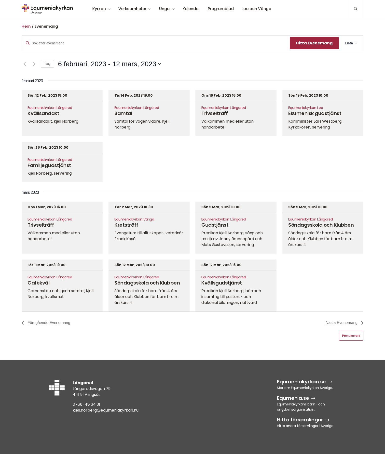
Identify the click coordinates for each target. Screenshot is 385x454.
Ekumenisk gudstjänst (314, 113)
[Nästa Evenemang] (34, 64)
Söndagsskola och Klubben (321, 224)
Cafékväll (39, 282)
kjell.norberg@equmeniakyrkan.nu (105, 410)
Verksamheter (132, 9)
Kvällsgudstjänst (221, 282)
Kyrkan (99, 9)
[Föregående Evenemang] (25, 64)
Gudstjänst (214, 224)
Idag (47, 63)
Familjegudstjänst (49, 165)
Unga (164, 9)
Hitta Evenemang (314, 43)
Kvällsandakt (43, 113)
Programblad (221, 9)
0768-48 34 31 (86, 404)
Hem (26, 26)
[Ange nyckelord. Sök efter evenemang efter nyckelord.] (156, 43)
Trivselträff (214, 113)
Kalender (191, 9)
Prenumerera (351, 335)
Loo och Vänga (256, 9)
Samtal (123, 113)
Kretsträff (126, 224)
